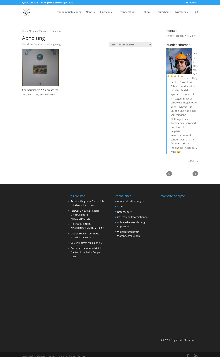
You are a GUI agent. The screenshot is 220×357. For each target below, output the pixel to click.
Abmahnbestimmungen (131, 201)
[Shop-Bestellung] (130, 44)
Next (195, 174)
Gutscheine (164, 12)
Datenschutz (124, 211)
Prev (169, 174)
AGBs (120, 206)
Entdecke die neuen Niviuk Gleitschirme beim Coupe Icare (86, 252)
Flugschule (106, 12)
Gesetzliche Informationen (132, 217)
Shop (147, 12)
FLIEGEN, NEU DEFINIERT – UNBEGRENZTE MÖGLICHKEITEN (86, 214)
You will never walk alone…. (86, 242)
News (89, 12)
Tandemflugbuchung (69, 12)
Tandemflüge (128, 12)
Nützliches (181, 12)
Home (25, 31)
